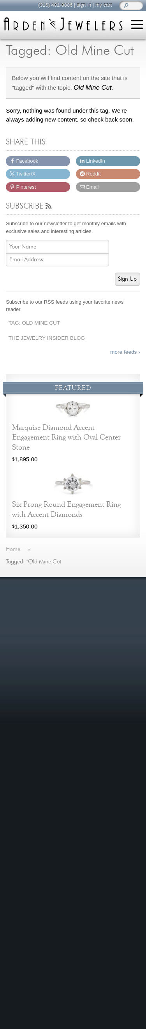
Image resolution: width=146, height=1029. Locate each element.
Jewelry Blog (30, 719)
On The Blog (33, 778)
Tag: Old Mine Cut (34, 323)
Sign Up (127, 279)
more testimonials (73, 632)
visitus (97, 959)
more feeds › (125, 352)
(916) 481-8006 (54, 5)
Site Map (25, 757)
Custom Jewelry (35, 691)
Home (22, 663)
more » (131, 602)
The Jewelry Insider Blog (47, 338)
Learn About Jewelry (41, 672)
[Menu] (137, 26)
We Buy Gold (31, 701)
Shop (21, 682)
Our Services (31, 729)
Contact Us (28, 710)
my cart (102, 5)
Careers (24, 748)
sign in (83, 5)
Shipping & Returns (39, 738)
